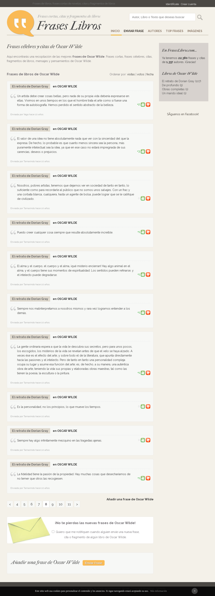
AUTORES (155, 31)
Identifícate (172, 4)
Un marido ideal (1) (174, 93)
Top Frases (174, 31)
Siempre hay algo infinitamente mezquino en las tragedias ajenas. (59, 440)
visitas (131, 74)
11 (69, 504)
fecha (150, 74)
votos (140, 74)
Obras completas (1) (175, 89)
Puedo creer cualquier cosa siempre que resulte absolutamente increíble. (65, 232)
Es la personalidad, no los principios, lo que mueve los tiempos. (59, 406)
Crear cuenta (188, 4)
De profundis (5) (172, 85)
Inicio (115, 31)
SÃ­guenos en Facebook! (183, 114)
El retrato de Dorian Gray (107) (181, 81)
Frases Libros (69, 26)
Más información (158, 591)
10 (60, 504)
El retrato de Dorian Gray (30, 86)
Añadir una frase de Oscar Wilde (130, 499)
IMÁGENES (194, 31)
